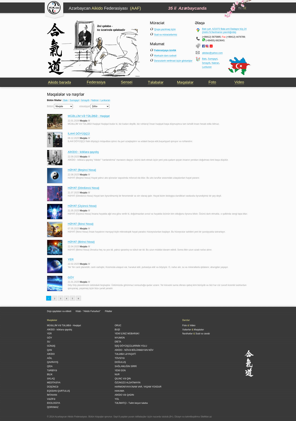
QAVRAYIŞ (52, 362)
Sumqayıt (212, 59)
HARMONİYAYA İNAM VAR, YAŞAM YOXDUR (138, 386)
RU (239, 8)
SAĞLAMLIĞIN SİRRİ (126, 366)
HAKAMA (119, 391)
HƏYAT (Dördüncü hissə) (83, 187)
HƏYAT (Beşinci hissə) (82, 169)
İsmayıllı (206, 63)
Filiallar (108, 311)
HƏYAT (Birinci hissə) (81, 241)
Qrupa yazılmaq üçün (165, 29)
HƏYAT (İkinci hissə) (80, 223)
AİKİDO (51, 354)
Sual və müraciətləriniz (165, 34)
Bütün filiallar (54, 100)
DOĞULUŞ (120, 362)
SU (48, 341)
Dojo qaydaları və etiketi (59, 311)
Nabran (215, 63)
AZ (244, 8)
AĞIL (49, 358)
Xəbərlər (186, 329)
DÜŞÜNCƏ (52, 386)
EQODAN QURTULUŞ (58, 391)
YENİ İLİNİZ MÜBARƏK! (127, 333)
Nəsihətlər (187, 333)
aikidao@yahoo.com (212, 53)
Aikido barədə (59, 82)
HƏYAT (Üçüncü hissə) (82, 205)
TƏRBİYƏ (52, 370)
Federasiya (96, 82)
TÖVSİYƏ (120, 358)
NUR (117, 374)
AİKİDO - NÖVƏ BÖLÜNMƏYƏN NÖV (134, 350)
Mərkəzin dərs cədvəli (165, 55)
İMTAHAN (52, 395)
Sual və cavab (202, 333)
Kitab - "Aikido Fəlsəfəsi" (88, 311)
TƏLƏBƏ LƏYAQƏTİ (125, 354)
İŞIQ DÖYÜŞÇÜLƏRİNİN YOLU (131, 346)
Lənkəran (207, 67)
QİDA (49, 366)
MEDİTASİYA (53, 382)
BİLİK (49, 374)
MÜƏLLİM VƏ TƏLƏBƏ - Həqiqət (89, 116)
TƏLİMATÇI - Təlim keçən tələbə (131, 403)
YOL (117, 399)
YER (71, 259)
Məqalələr (185, 82)
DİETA (118, 341)
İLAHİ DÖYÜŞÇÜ (79, 133)
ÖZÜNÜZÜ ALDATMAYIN (127, 382)
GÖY (71, 277)
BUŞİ (117, 329)
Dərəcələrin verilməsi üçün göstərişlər (173, 60)
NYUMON (120, 337)
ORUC (118, 325)
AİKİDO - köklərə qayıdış (83, 151)
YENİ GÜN (120, 370)
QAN (49, 350)
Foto (212, 82)
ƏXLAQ (51, 378)
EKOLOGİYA (53, 403)
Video (239, 82)
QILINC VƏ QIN (123, 378)
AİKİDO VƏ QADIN (124, 395)
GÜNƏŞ (51, 346)
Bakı (204, 59)
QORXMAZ (53, 407)
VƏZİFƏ (51, 399)
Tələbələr (155, 82)
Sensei (126, 82)
